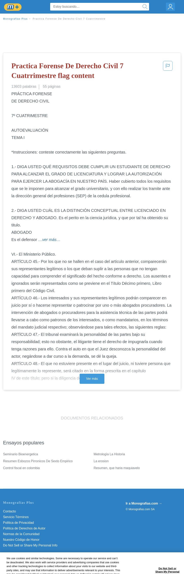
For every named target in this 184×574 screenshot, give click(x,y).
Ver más (92, 378)
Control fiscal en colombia (21, 468)
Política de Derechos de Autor (24, 528)
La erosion (101, 461)
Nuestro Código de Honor (21, 539)
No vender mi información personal (28, 545)
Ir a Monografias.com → (144, 503)
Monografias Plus (15, 18)
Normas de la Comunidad (21, 534)
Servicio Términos (16, 517)
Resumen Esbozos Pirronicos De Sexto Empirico (38, 461)
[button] (168, 71)
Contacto (9, 511)
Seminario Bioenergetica (20, 454)
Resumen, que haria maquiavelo (117, 468)
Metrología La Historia (109, 454)
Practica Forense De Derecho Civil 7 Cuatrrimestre (69, 18)
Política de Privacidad (18, 522)
